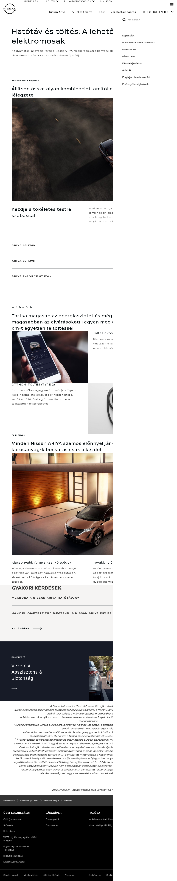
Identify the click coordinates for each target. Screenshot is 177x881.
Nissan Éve (140, 56)
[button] (171, 4)
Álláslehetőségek (51, 875)
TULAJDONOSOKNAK (76, 2)
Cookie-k (110, 875)
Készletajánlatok (144, 63)
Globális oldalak (10, 875)
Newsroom (141, 49)
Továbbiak (21, 628)
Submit (136, 19)
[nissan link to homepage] (10, 9)
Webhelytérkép (31, 875)
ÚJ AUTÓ (48, 2)
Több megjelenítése (155, 12)
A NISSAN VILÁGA (110, 2)
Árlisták (138, 70)
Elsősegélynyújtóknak (147, 84)
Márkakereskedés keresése (150, 42)
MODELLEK (30, 2)
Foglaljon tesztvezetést (148, 77)
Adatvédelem (95, 875)
